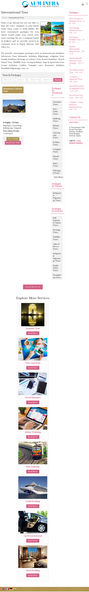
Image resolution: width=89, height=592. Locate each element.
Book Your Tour (13, 143)
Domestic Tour (33, 328)
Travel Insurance (33, 397)
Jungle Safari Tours (55, 267)
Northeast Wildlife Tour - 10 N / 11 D (76, 39)
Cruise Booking (33, 501)
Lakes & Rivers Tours (56, 246)
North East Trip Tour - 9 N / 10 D (76, 96)
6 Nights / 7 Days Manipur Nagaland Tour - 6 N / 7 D (76, 106)
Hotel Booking (33, 570)
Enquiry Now (32, 287)
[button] (76, 142)
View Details (13, 139)
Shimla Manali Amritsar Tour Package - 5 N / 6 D (76, 62)
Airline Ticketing (33, 432)
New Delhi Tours (55, 111)
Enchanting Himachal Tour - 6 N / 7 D (76, 30)
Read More (33, 333)
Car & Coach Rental (33, 536)
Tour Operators (32, 363)
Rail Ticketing (32, 467)
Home (4, 18)
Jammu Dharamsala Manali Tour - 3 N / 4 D (76, 50)
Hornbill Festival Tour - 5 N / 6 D (76, 71)
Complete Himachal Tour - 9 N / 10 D (76, 79)
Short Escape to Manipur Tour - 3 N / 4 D (76, 21)
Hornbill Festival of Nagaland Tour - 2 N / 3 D (76, 88)
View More (58, 177)
